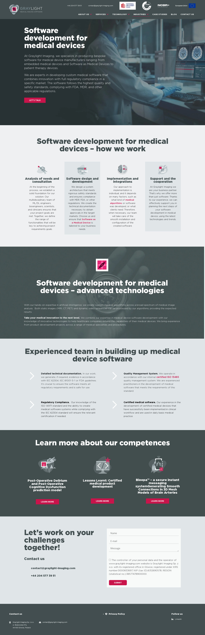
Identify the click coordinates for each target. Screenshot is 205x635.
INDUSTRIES (139, 14)
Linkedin (178, 619)
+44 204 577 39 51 (74, 5)
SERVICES (101, 14)
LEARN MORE (47, 501)
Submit (118, 582)
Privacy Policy (117, 614)
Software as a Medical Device (84, 221)
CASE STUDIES (159, 14)
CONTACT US (187, 14)
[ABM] (127, 5)
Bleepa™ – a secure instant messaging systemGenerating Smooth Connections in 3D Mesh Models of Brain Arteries (157, 486)
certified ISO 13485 (167, 377)
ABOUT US (83, 14)
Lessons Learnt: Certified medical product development (102, 483)
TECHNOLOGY (119, 14)
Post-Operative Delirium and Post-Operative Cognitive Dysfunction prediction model (47, 485)
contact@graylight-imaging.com (100, 5)
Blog (174, 14)
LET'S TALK (35, 100)
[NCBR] (164, 5)
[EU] (185, 5)
